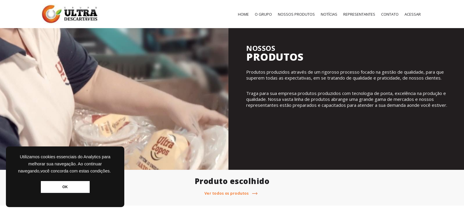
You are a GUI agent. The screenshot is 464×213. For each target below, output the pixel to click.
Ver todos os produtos (232, 193)
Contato (390, 14)
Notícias (329, 14)
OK (65, 187)
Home (243, 14)
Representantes (359, 14)
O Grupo (263, 14)
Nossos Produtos (296, 14)
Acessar (413, 14)
